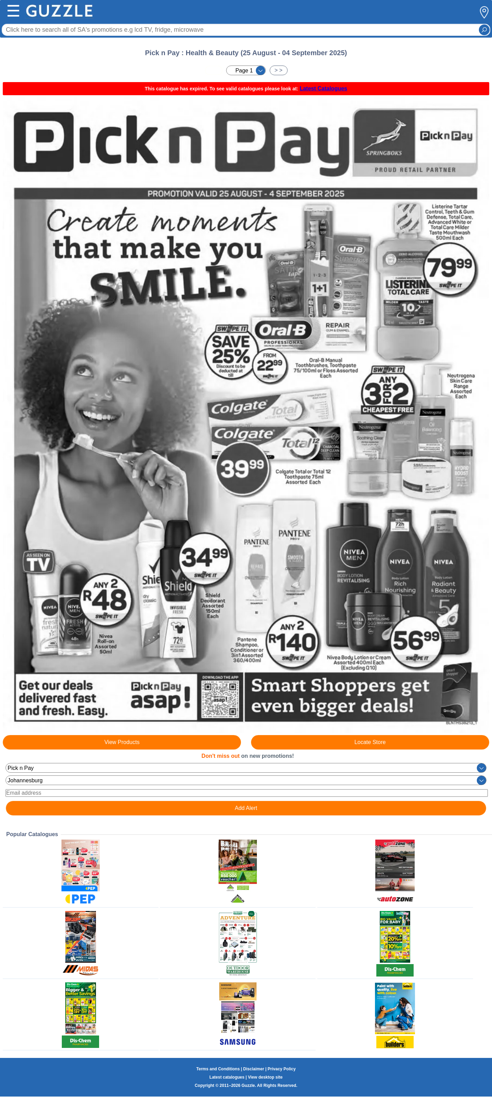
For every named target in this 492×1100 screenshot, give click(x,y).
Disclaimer (253, 1069)
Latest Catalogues (323, 88)
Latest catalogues (227, 1077)
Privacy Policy (282, 1069)
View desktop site (265, 1077)
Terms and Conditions (218, 1069)
